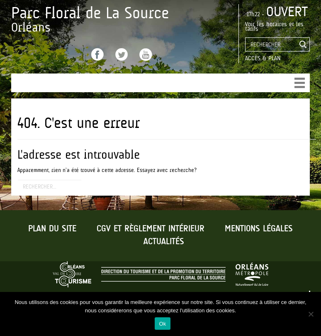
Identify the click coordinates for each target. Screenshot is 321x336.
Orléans (31, 27)
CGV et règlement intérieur (150, 228)
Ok (162, 324)
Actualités (163, 241)
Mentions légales (259, 228)
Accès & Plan (262, 58)
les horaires (272, 24)
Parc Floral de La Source (90, 12)
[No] (310, 314)
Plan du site (52, 228)
